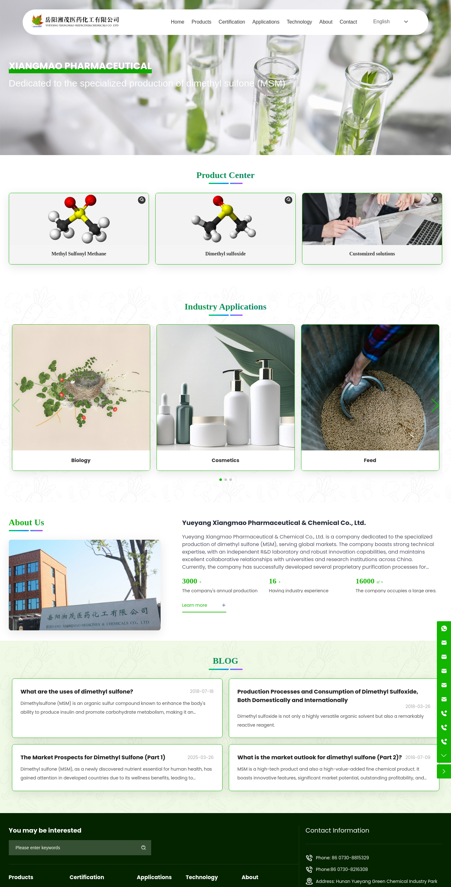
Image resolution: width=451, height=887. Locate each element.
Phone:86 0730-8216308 (342, 869)
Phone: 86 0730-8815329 (342, 858)
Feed (370, 460)
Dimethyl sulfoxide (225, 253)
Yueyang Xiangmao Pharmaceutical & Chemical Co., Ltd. (274, 522)
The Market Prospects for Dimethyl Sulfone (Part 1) (92, 757)
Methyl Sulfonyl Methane (79, 253)
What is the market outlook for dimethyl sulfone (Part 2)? (319, 757)
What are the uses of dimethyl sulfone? (76, 691)
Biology (81, 460)
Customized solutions (372, 253)
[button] (220, 479)
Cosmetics (225, 460)
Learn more (204, 605)
